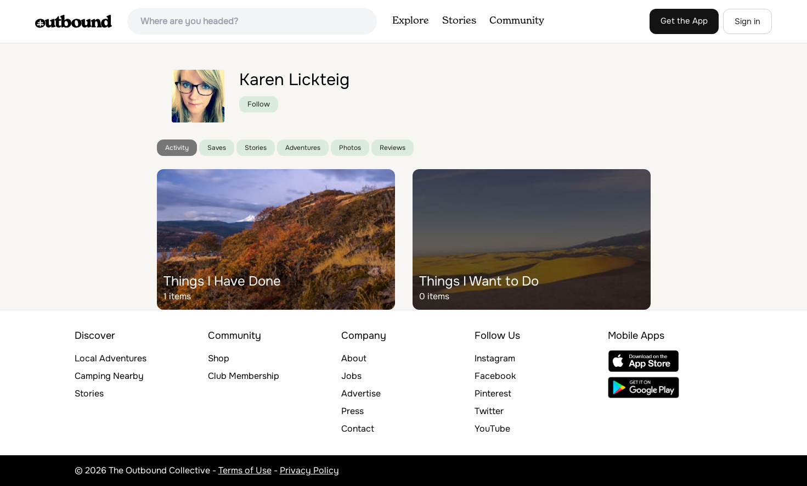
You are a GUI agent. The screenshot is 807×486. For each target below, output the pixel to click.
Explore (410, 21)
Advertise (361, 393)
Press (352, 411)
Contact (357, 428)
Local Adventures (110, 358)
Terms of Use (245, 470)
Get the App (684, 20)
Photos (350, 147)
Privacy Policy (309, 470)
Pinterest (493, 393)
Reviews (392, 147)
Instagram (495, 358)
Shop (218, 358)
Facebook (495, 376)
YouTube (492, 428)
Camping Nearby (109, 376)
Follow (258, 104)
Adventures (302, 147)
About (353, 358)
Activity (177, 147)
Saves (216, 147)
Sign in (747, 21)
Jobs (351, 376)
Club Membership (243, 376)
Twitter (489, 411)
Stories (459, 21)
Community (516, 21)
